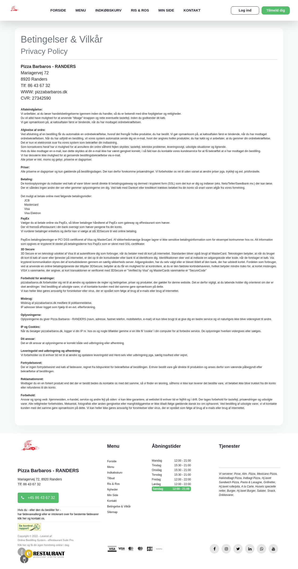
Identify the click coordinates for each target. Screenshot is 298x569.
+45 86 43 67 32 (38, 498)
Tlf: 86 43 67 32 (29, 484)
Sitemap (112, 512)
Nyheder (112, 489)
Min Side (166, 10)
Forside (58, 10)
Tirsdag (171, 465)
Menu (81, 10)
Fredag (171, 479)
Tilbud (111, 478)
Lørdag (171, 484)
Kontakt (192, 10)
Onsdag (171, 470)
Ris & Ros (140, 10)
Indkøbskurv (108, 10)
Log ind (245, 10)
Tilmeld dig (275, 10)
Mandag (171, 460)
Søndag (171, 489)
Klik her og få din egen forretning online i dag (43, 545)
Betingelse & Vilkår (119, 506)
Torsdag (171, 474)
